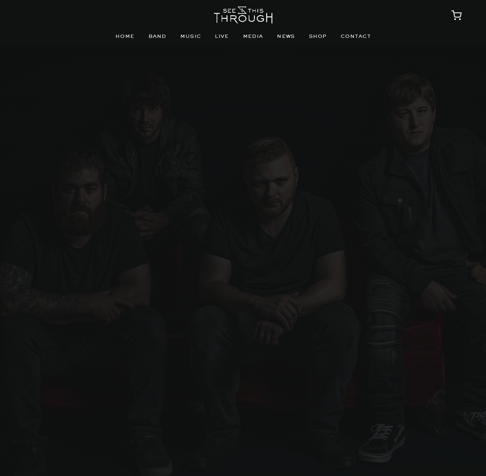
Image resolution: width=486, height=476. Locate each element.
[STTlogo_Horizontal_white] (243, 9)
